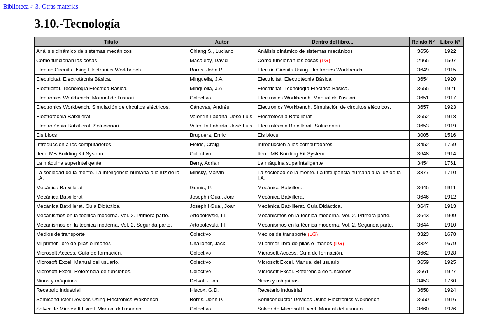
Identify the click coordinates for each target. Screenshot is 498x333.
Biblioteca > (18, 6)
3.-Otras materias (56, 6)
